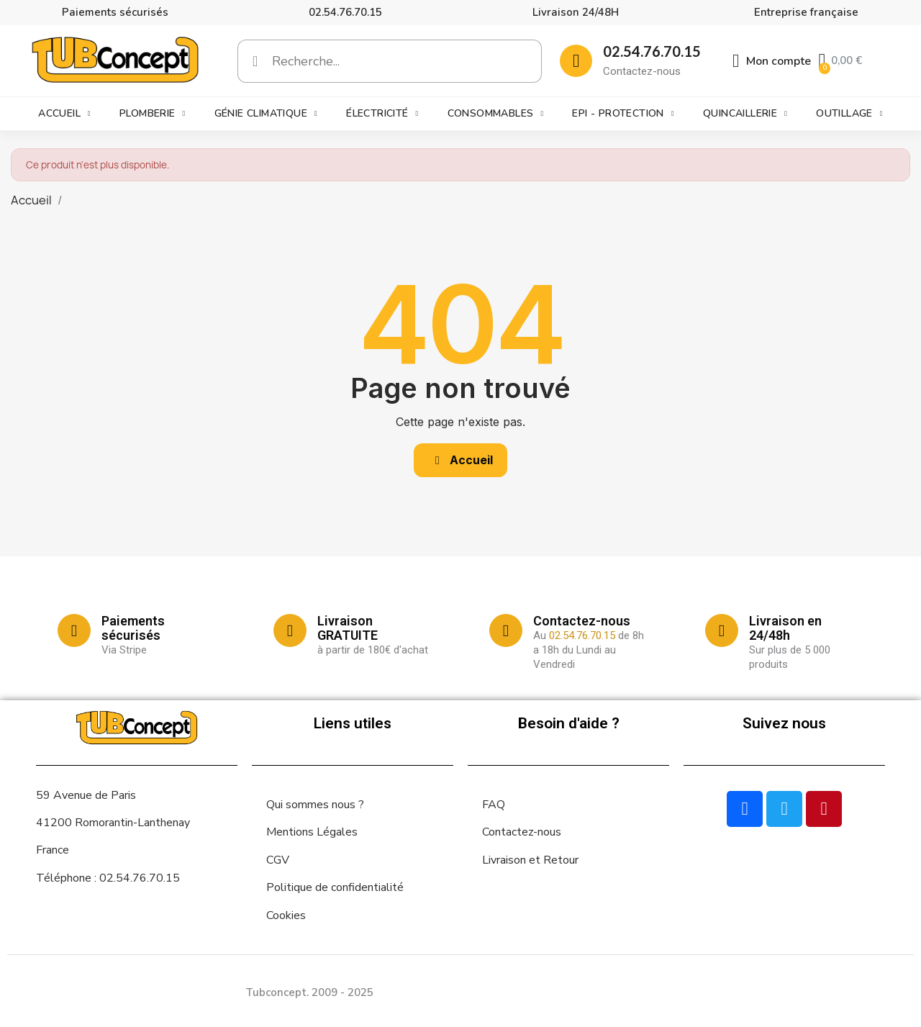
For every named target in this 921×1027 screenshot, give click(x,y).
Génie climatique (265, 114)
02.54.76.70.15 (345, 12)
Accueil (64, 114)
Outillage (849, 114)
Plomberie (152, 114)
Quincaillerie (745, 114)
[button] (460, 460)
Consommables (496, 114)
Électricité (382, 114)
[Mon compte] (772, 61)
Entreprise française (806, 12)
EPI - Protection (622, 114)
